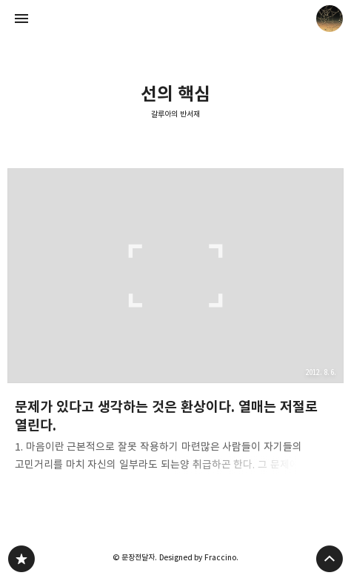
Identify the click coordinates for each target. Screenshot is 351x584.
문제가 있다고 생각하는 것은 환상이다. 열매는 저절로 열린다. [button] (175, 324)
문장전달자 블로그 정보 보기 (329, 18)
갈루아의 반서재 (175, 114)
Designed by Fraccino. (198, 557)
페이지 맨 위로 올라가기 (329, 559)
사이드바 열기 (21, 18)
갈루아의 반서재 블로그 (21, 559)
